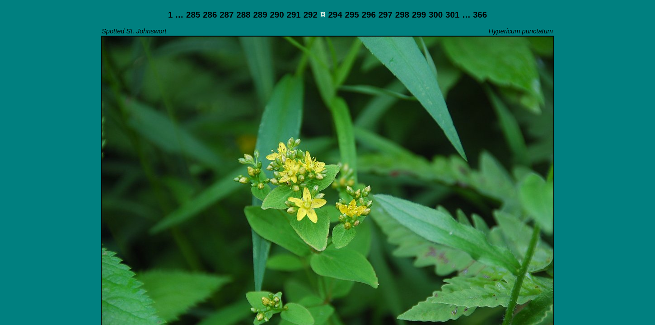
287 (227, 14)
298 (402, 14)
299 (419, 14)
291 (294, 14)
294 (335, 14)
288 (243, 14)
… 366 (474, 14)
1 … (175, 14)
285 (193, 14)
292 (311, 14)
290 (277, 14)
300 (436, 14)
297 (386, 14)
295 (352, 14)
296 (369, 14)
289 (260, 14)
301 (452, 14)
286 (210, 14)
